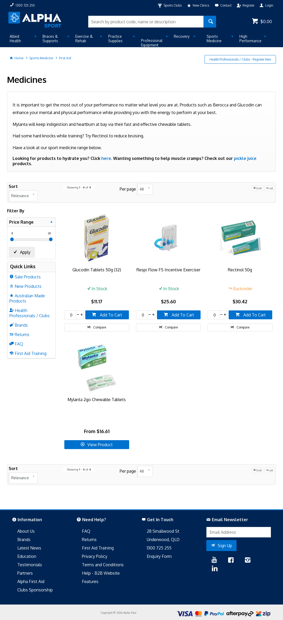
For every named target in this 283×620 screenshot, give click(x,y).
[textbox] (145, 22)
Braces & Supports (50, 38)
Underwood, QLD (163, 539)
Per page (128, 188)
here (106, 158)
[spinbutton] (70, 315)
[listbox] (23, 195)
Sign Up (225, 545)
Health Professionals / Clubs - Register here (240, 59)
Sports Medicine (214, 38)
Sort (13, 186)
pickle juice (245, 158)
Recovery (182, 36)
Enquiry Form (159, 556)
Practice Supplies (115, 38)
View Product (100, 444)
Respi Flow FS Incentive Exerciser (168, 269)
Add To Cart (110, 314)
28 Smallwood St (163, 531)
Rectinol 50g (240, 269)
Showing (79, 187)
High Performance (250, 38)
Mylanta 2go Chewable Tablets (96, 399)
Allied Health (15, 38)
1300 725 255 (159, 548)
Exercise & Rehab (84, 38)
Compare (99, 327)
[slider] (12, 239)
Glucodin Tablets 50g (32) (96, 269)
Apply (25, 252)
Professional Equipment (152, 42)
